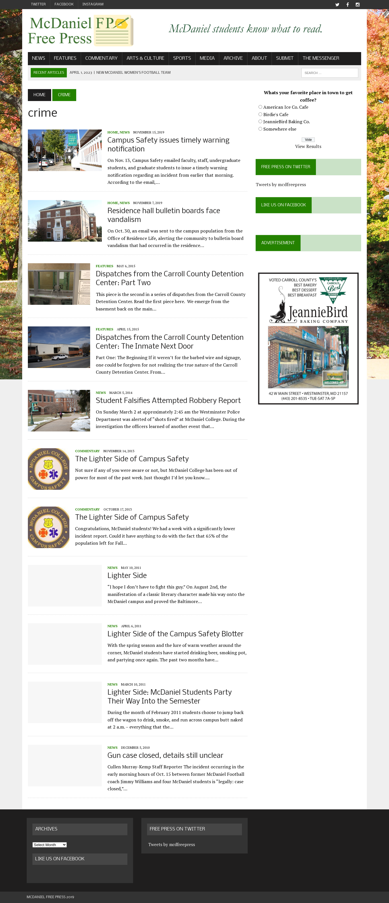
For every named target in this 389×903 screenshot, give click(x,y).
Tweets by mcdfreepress (281, 185)
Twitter (38, 4)
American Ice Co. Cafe (286, 107)
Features (64, 58)
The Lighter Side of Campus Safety (131, 460)
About (258, 58)
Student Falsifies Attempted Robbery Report (167, 401)
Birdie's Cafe (276, 114)
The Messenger (319, 58)
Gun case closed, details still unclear (164, 756)
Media (206, 58)
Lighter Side (126, 576)
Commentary (100, 58)
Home (111, 132)
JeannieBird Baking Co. (287, 122)
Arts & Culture (144, 58)
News (37, 58)
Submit (284, 58)
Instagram (93, 4)
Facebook (64, 4)
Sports (181, 58)
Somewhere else (280, 129)
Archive (232, 58)
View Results (309, 146)
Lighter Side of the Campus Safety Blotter (174, 635)
